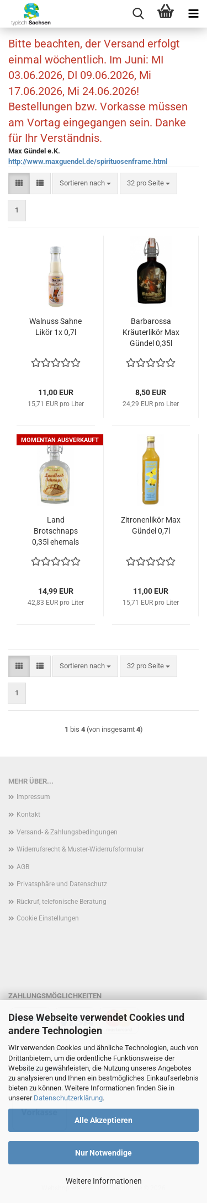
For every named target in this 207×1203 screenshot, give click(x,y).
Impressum (33, 797)
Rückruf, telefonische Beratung (62, 902)
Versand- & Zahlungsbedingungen (67, 832)
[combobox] (85, 183)
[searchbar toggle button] (138, 14)
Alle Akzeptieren (103, 1120)
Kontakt (28, 814)
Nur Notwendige (103, 1152)
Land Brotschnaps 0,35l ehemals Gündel (55, 531)
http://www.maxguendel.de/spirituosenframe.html (87, 161)
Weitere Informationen (104, 1181)
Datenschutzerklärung (68, 1098)
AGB (23, 867)
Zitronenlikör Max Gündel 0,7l (151, 525)
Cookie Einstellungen (48, 918)
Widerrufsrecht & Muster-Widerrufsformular (80, 849)
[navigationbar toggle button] (193, 14)
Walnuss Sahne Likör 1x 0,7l (55, 327)
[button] (19, 183)
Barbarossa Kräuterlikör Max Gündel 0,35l (151, 332)
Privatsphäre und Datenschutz (62, 884)
